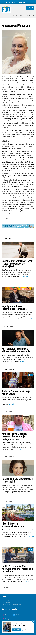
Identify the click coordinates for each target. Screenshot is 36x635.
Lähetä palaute (17, 601)
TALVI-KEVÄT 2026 (18, 625)
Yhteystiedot (6, 604)
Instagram (8, 619)
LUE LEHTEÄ (16, 629)
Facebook (8, 615)
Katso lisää (5, 587)
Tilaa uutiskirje (13, 15)
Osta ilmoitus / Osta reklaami (7, 601)
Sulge (33, 621)
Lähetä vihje (22, 15)
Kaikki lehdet (30, 15)
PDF (25, 629)
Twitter (18, 615)
